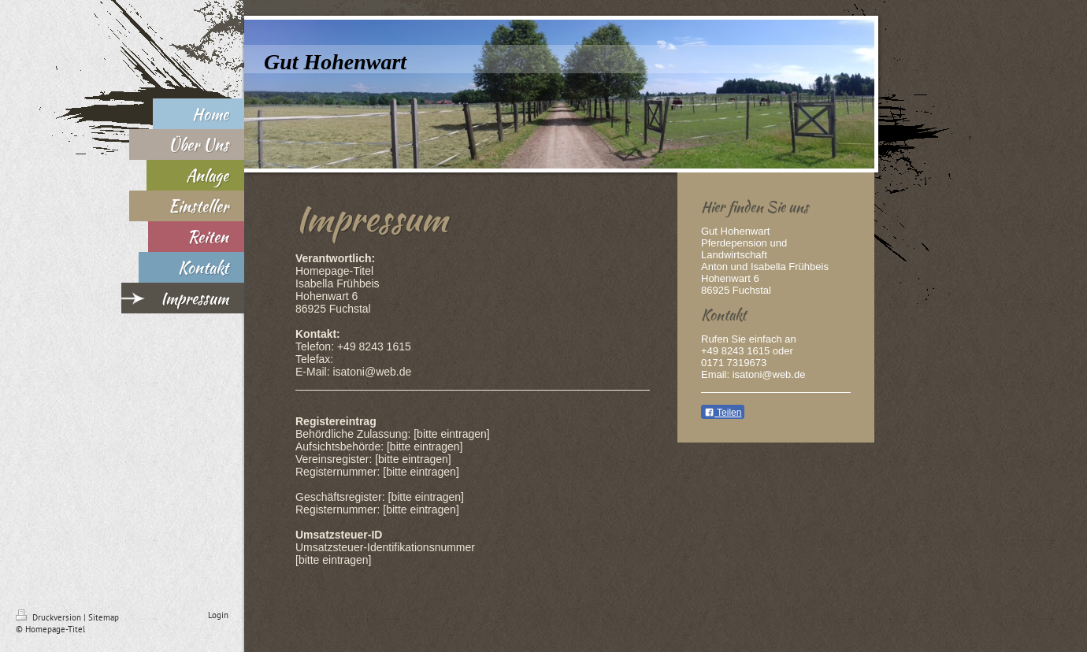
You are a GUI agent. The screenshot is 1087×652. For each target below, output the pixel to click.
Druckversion (49, 617)
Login (218, 615)
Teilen (722, 412)
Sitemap (103, 617)
